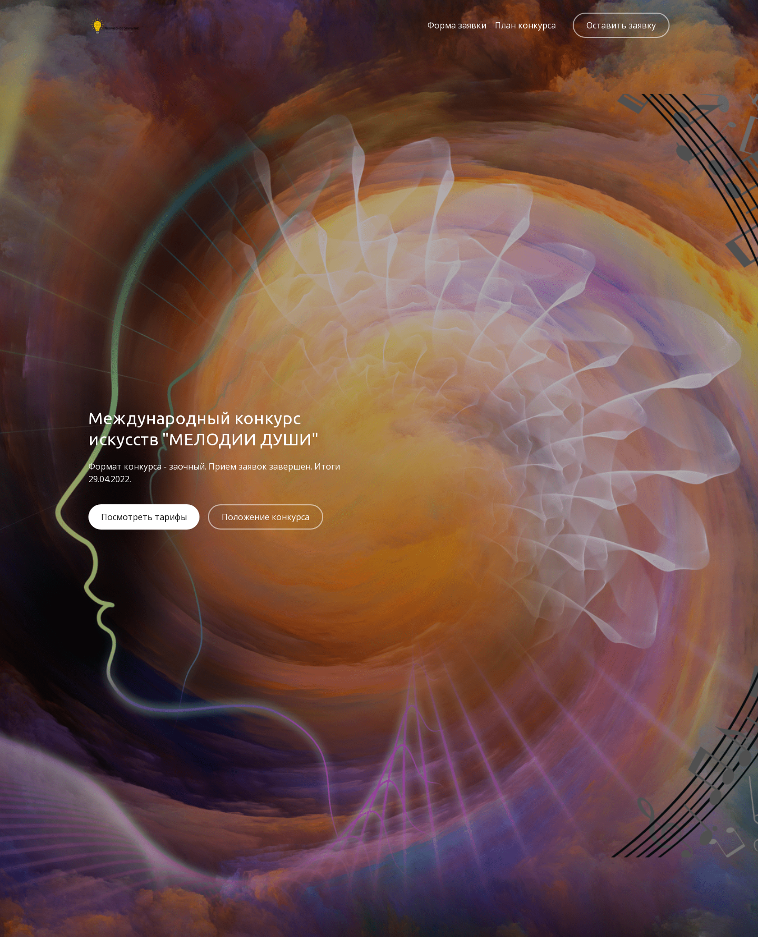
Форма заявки (456, 25)
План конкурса (525, 25)
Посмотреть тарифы (144, 517)
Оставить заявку (621, 25)
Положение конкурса (266, 517)
